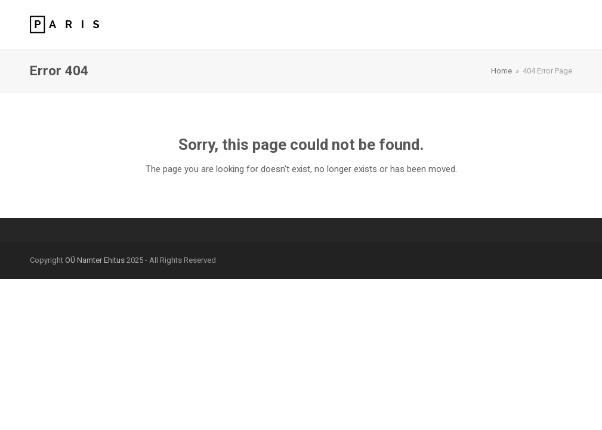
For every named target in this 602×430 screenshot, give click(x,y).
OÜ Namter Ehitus (95, 260)
